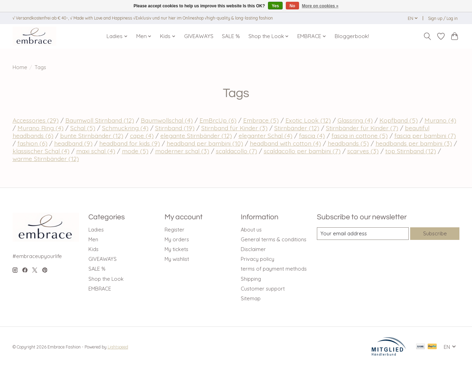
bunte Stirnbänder (91, 135)
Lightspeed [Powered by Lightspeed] (118, 347)
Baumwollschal (167, 120)
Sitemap (251, 298)
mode (135, 151)
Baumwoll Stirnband (99, 120)
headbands (348, 143)
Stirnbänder (296, 128)
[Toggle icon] (427, 36)
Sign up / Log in (443, 18)
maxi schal (95, 151)
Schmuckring (125, 128)
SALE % (231, 36)
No (292, 5)
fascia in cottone (360, 135)
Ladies (96, 229)
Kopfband (398, 120)
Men (93, 239)
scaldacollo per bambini (302, 151)
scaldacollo (236, 151)
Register (174, 229)
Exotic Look (308, 120)
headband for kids (129, 143)
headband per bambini (205, 143)
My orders (177, 239)
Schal (82, 128)
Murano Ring (40, 128)
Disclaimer (253, 249)
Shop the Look (106, 279)
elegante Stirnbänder (196, 135)
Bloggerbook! (352, 36)
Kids (93, 249)
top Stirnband (410, 151)
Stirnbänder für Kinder (362, 128)
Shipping (251, 279)
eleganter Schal (265, 135)
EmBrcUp (218, 120)
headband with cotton (285, 143)
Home (20, 67)
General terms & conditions (273, 239)
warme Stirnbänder (46, 158)
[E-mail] (362, 233)
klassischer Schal (41, 151)
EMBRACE (99, 288)
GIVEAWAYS (198, 36)
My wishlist (177, 259)
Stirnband (175, 128)
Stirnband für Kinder (234, 128)
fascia (312, 135)
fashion (32, 143)
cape (142, 135)
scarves (363, 151)
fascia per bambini (425, 135)
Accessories (36, 120)
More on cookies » (320, 5)
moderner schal (182, 151)
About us (251, 229)
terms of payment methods (274, 268)
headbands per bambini (414, 143)
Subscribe (435, 233)
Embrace (261, 120)
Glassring (355, 120)
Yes (275, 5)
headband (73, 143)
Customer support (263, 288)
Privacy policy (257, 259)
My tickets (176, 249)
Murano (440, 120)
